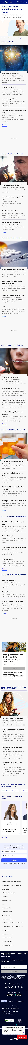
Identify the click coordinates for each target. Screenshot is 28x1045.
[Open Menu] (2, 2)
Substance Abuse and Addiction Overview (12, 922)
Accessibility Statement (7, 1014)
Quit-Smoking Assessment (8, 893)
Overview (3, 38)
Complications (5, 930)
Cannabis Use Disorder (7, 941)
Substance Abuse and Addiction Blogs (11, 885)
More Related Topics (7, 919)
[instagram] (12, 987)
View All (4, 125)
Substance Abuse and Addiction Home (11, 881)
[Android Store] (18, 996)
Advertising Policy (15, 1008)
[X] (9, 987)
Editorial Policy (5, 1008)
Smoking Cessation (6, 908)
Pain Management (6, 900)
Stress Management (7, 911)
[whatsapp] (22, 987)
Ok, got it (22, 1033)
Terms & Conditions (21, 975)
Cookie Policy (13, 1005)
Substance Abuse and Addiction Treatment (12, 926)
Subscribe (14, 668)
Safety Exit (23, 1037)
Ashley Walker (11, 822)
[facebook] (6, 987)
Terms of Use (15, 1011)
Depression (5, 896)
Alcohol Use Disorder (7, 934)
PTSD (3, 904)
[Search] (26, 2)
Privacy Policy (11, 674)
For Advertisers (20, 1001)
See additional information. (18, 1034)
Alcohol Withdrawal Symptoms (10, 790)
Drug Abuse (21, 38)
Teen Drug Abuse (6, 915)
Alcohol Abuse (12, 38)
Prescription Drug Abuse (8, 945)
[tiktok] (15, 987)
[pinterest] (18, 987)
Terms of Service (8, 678)
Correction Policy (6, 1011)
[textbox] (14, 851)
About (10, 1001)
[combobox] (14, 851)
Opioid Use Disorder (7, 937)
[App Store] (10, 996)
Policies (4, 1001)
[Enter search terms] (14, 967)
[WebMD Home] (8, 2)
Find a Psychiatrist (6, 889)
